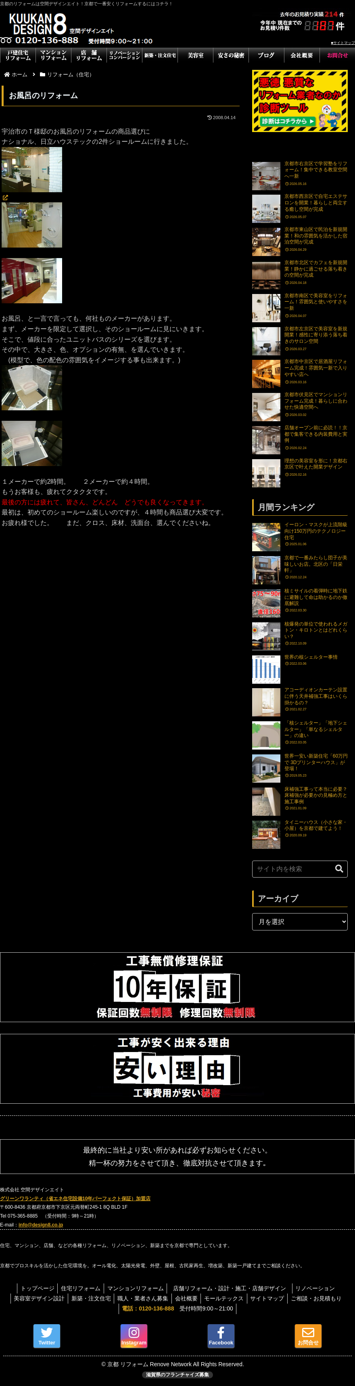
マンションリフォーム (135, 1288)
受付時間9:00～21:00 (177, 1308)
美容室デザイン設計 (33, 1298)
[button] (339, 869)
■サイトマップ (343, 43)
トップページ (34, 1288)
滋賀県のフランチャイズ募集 (177, 1375)
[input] (300, 869)
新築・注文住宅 (87, 1298)
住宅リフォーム (79, 1288)
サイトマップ (271, 1298)
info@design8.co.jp (41, 1225)
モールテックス (226, 1298)
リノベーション (319, 1288)
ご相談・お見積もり (322, 1298)
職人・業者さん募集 (141, 1298)
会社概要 (186, 1298)
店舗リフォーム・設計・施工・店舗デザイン (234, 1288)
